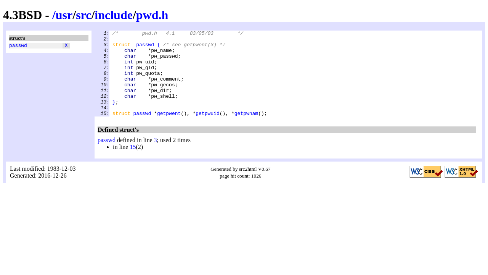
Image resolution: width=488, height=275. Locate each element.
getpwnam (246, 130)
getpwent (169, 130)
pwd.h (152, 15)
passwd (18, 46)
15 (133, 164)
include (114, 15)
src (83, 15)
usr (64, 15)
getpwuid (207, 130)
